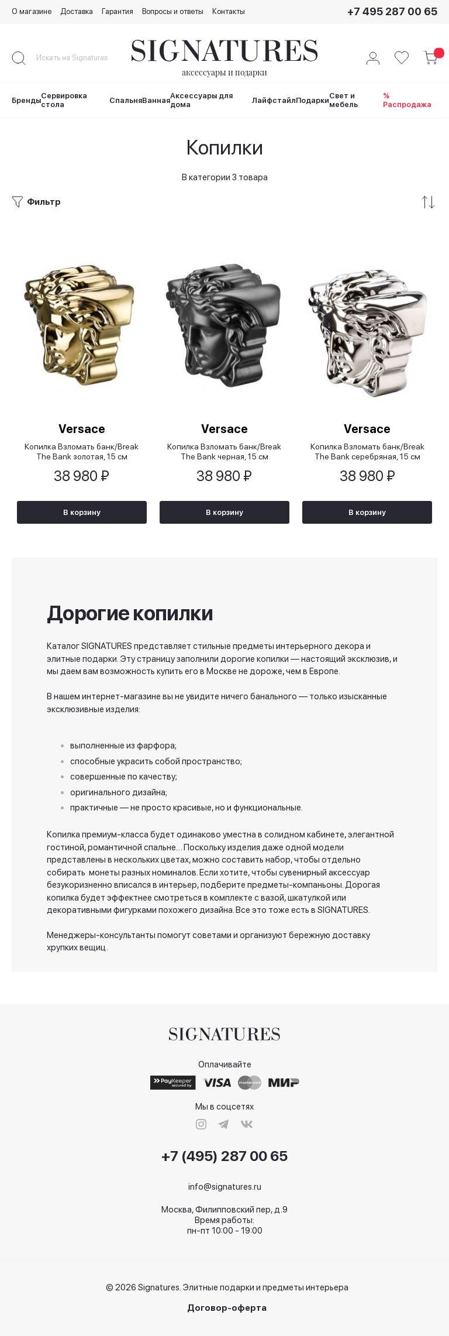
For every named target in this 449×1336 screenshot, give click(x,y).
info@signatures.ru (224, 1187)
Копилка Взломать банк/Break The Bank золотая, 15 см (82, 451)
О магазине (31, 11)
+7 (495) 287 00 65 (224, 1156)
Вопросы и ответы (172, 11)
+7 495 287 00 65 (392, 11)
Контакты (228, 11)
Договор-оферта (227, 1308)
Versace (81, 428)
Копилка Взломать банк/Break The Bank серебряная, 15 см (367, 451)
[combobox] (82, 58)
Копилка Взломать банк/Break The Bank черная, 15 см (224, 451)
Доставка (76, 11)
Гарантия (117, 11)
